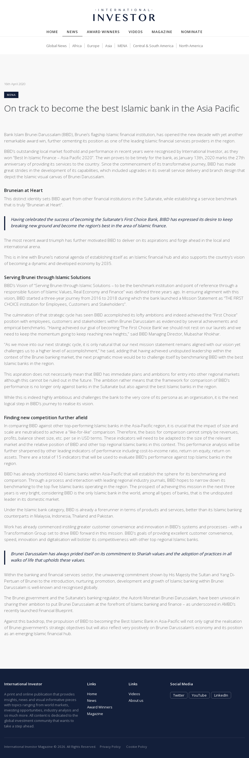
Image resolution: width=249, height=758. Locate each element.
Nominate (192, 31)
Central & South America (153, 45)
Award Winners (103, 31)
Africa (77, 45)
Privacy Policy (110, 747)
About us (136, 700)
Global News (56, 45)
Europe (93, 45)
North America (191, 45)
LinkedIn (221, 695)
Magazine (162, 31)
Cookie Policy (136, 747)
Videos (136, 31)
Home (52, 31)
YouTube (199, 695)
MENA (122, 45)
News (74, 31)
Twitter (178, 695)
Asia (108, 45)
